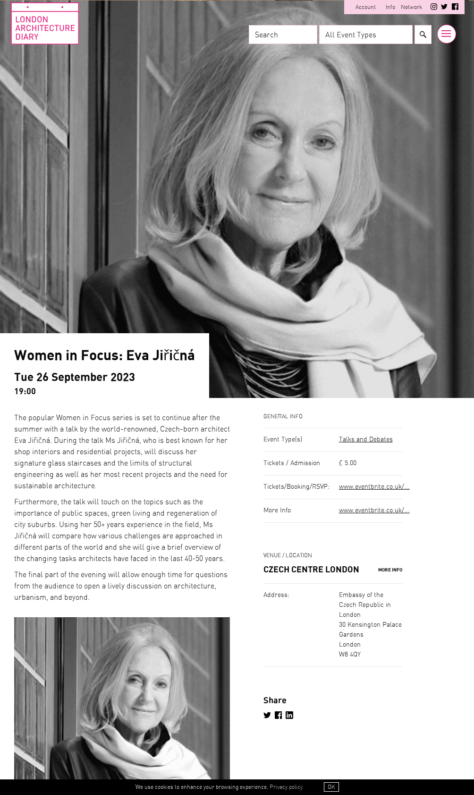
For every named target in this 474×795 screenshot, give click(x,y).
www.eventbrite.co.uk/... (374, 487)
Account (365, 7)
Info (390, 7)
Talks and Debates (366, 439)
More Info (390, 570)
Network (411, 7)
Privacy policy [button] (286, 787)
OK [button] (331, 787)
